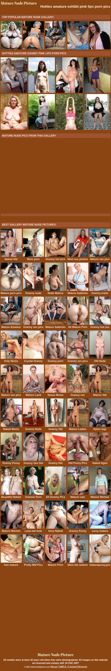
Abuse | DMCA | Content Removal (68, 666)
